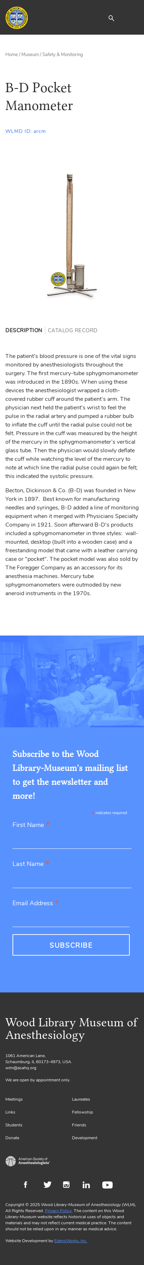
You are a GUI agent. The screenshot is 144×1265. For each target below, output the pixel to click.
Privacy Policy (58, 1211)
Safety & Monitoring (62, 54)
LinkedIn (89, 1185)
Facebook (30, 1185)
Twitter (49, 1185)
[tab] (25, 330)
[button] (111, 18)
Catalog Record (73, 330)
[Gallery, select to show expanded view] (72, 235)
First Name (31, 825)
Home (11, 54)
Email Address (35, 903)
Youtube (108, 1185)
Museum (30, 54)
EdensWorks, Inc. (70, 1241)
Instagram (69, 1185)
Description (23, 330)
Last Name (31, 864)
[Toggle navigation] (133, 18)
